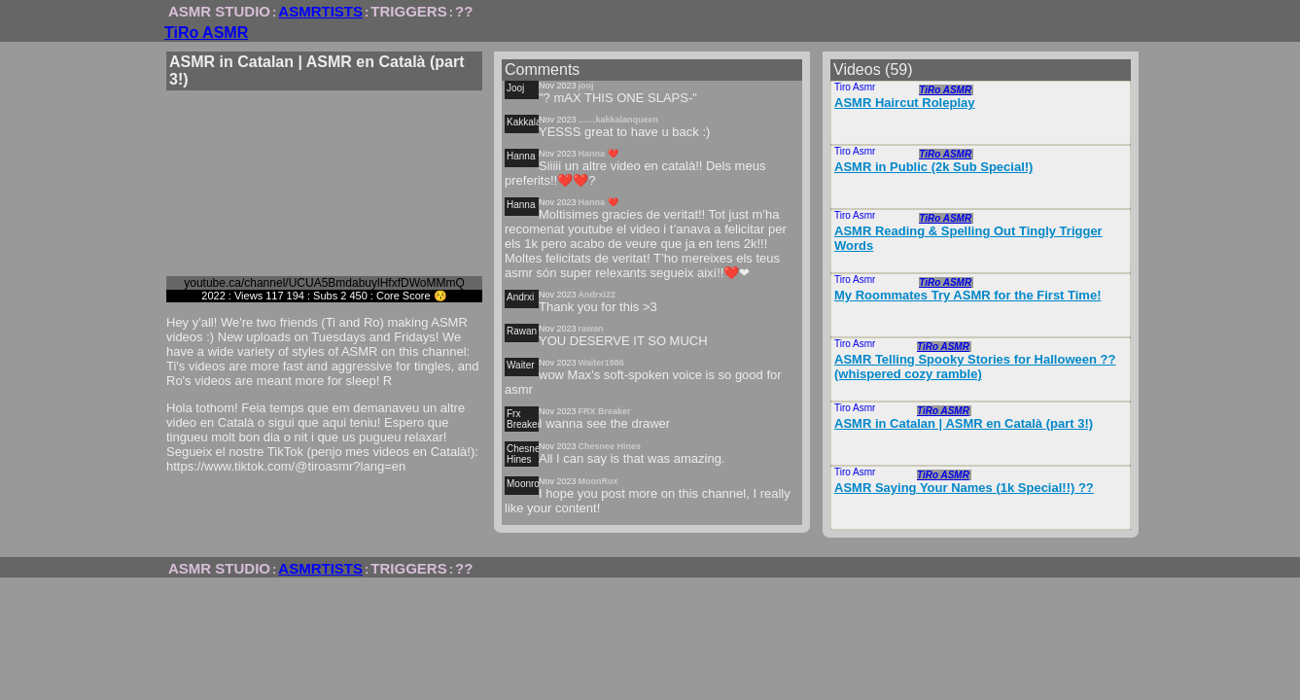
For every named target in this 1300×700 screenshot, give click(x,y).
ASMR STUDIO (219, 11)
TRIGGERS (408, 11)
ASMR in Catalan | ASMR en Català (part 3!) (963, 423)
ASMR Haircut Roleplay (904, 102)
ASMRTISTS (320, 11)
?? (464, 11)
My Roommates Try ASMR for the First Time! (968, 295)
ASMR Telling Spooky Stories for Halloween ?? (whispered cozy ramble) (974, 366)
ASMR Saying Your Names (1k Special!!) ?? (964, 487)
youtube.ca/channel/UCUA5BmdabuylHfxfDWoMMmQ (324, 283)
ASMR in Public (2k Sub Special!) (933, 166)
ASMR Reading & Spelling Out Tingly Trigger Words (968, 238)
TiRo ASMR (206, 32)
